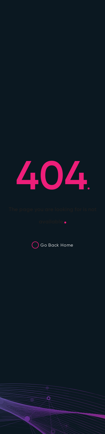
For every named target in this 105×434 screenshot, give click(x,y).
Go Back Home (56, 245)
